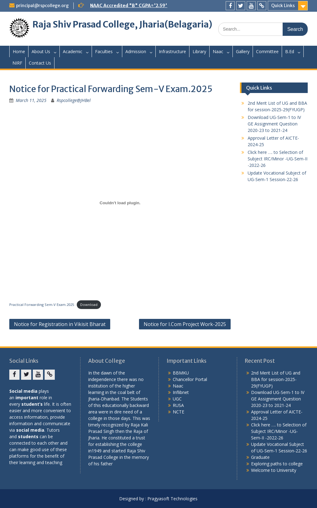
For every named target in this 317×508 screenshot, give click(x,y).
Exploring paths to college (277, 464)
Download (89, 304)
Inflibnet (181, 392)
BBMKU (181, 373)
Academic (72, 51)
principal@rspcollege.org (42, 5)
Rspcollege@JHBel (74, 100)
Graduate (260, 457)
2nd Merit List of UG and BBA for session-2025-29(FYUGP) (275, 379)
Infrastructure (172, 51)
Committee (267, 51)
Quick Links (283, 5)
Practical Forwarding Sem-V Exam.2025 (41, 304)
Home (19, 51)
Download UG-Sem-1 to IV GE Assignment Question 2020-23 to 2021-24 (274, 123)
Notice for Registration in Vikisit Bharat (60, 324)
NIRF (17, 63)
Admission (135, 51)
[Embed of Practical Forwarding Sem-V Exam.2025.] (120, 202)
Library (199, 51)
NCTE (178, 412)
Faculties (104, 51)
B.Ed (289, 51)
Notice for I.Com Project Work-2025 (185, 324)
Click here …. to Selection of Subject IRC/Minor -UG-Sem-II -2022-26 (277, 158)
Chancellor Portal (190, 379)
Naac (218, 51)
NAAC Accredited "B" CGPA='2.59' (128, 5)
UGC (177, 399)
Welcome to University (273, 470)
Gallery (243, 51)
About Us (41, 51)
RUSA (178, 405)
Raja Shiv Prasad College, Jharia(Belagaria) (122, 24)
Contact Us (40, 63)
